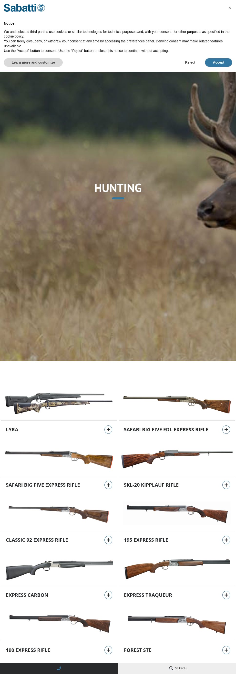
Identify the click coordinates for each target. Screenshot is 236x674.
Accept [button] (218, 62)
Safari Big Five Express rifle (43, 484)
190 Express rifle (28, 650)
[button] (230, 8)
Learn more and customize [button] (33, 62)
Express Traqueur (148, 595)
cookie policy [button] (13, 36)
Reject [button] (190, 62)
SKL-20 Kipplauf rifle (151, 484)
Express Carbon (27, 595)
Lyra (12, 429)
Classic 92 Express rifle (37, 540)
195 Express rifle (146, 540)
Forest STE (138, 650)
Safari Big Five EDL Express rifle (166, 429)
